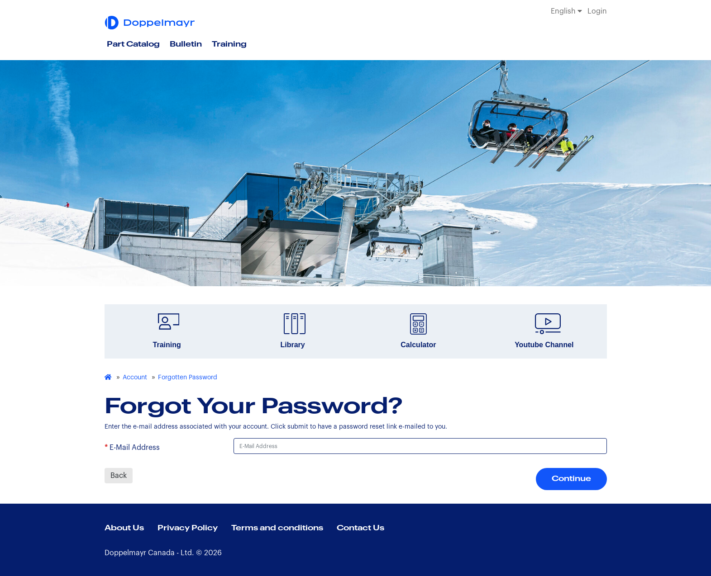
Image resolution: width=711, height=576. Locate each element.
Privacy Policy (187, 528)
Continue (571, 478)
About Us (124, 528)
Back (118, 475)
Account (135, 377)
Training (229, 44)
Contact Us (360, 528)
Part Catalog (133, 44)
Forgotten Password (187, 377)
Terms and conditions (277, 528)
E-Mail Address (135, 447)
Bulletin (186, 44)
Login (597, 11)
